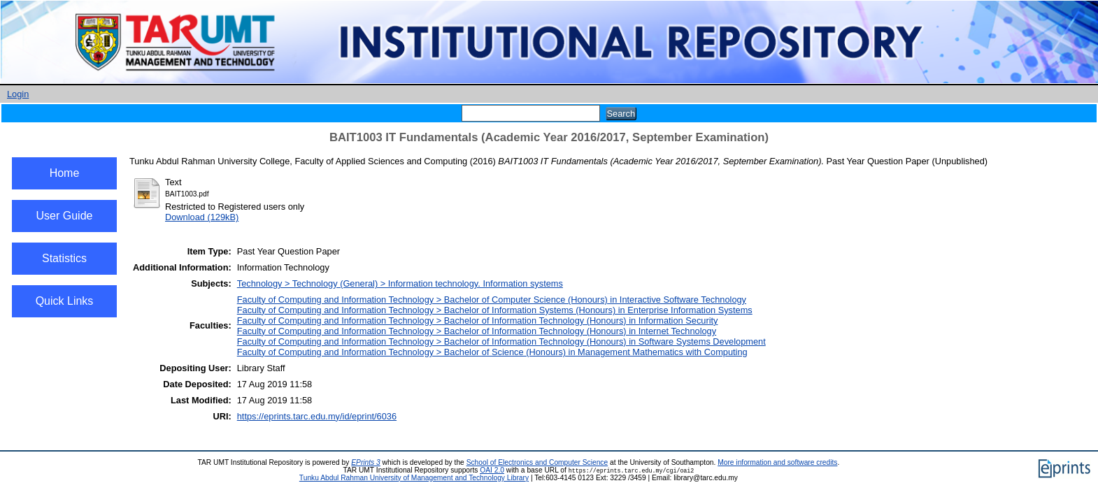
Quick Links (65, 301)
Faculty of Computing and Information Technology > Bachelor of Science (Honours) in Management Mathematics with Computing (492, 352)
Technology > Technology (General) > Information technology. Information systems (400, 283)
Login (18, 94)
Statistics (64, 258)
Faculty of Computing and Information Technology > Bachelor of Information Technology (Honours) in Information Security (477, 320)
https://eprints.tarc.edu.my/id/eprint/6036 (317, 416)
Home (65, 173)
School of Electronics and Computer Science (537, 462)
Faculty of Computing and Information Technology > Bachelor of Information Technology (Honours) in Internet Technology (476, 331)
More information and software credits (777, 462)
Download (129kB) (201, 217)
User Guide (64, 216)
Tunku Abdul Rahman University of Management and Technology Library (414, 478)
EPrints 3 (365, 462)
